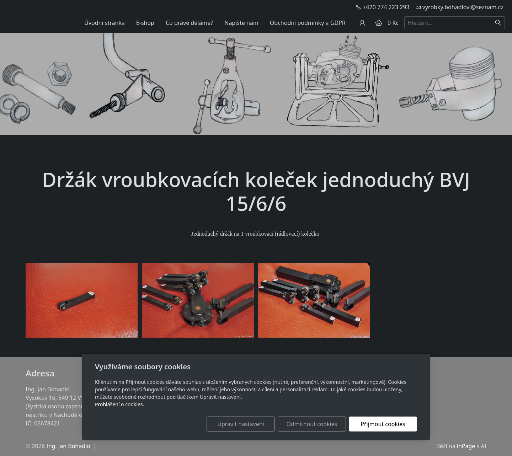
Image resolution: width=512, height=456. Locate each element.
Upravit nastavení (240, 424)
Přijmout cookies (383, 424)
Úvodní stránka (104, 23)
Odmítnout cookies (312, 424)
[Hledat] (498, 22)
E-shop (145, 23)
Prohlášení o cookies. (119, 404)
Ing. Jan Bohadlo (68, 446)
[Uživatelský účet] (362, 23)
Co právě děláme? (189, 23)
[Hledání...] (448, 22)
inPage (466, 446)
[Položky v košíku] (378, 23)
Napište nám (241, 23)
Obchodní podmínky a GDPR (308, 23)
